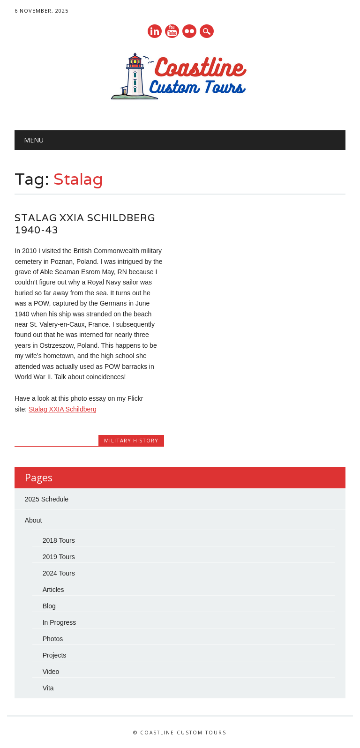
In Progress (59, 622)
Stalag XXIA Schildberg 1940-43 (85, 223)
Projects (55, 655)
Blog (49, 606)
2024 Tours (59, 573)
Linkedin (155, 31)
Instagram (189, 31)
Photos (53, 639)
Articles (53, 589)
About (33, 520)
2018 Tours (59, 540)
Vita (48, 688)
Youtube (172, 31)
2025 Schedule (46, 499)
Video (51, 671)
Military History (131, 440)
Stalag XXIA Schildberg (63, 409)
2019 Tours (59, 557)
